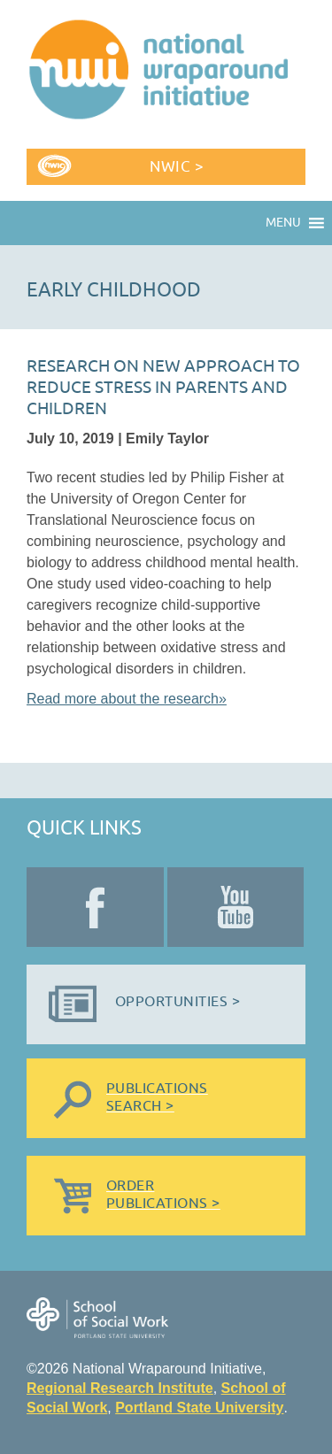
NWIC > (177, 167)
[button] (283, 223)
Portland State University (199, 1407)
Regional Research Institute (120, 1388)
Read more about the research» (127, 698)
